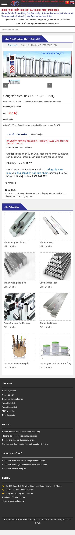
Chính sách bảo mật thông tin (14, 469)
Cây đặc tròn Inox (48, 283)
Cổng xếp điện (8, 395)
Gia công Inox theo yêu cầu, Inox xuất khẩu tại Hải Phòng (25, 444)
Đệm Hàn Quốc (8, 415)
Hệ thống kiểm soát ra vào (12, 399)
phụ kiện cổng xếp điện (22, 193)
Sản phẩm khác (11, 207)
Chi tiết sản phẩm (17, 134)
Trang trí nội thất (8, 403)
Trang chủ (12, 45)
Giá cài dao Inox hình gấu (16, 363)
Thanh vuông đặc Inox (15, 283)
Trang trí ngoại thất (9, 407)
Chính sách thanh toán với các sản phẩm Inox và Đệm (23, 461)
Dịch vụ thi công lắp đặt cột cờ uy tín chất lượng (21, 432)
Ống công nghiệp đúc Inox (17, 323)
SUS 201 (8, 193)
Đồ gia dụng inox (9, 391)
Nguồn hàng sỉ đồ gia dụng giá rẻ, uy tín (18, 440)
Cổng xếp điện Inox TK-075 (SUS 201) (22, 39)
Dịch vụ (6, 424)
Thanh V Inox (46, 242)
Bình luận (37, 134)
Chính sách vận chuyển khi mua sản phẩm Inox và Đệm (24, 465)
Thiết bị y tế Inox (8, 411)
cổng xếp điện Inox (12, 196)
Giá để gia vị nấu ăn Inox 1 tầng (55, 363)
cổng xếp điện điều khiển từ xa (53, 193)
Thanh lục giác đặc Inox (15, 242)
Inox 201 (36, 193)
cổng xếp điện (26, 196)
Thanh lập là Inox (48, 323)
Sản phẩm (7, 383)
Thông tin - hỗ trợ (12, 453)
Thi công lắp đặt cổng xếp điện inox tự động (19, 436)
